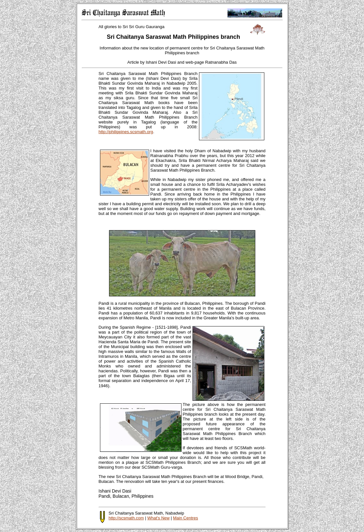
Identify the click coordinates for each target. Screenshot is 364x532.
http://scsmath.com (126, 518)
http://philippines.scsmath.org (126, 131)
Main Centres (185, 518)
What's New (158, 518)
